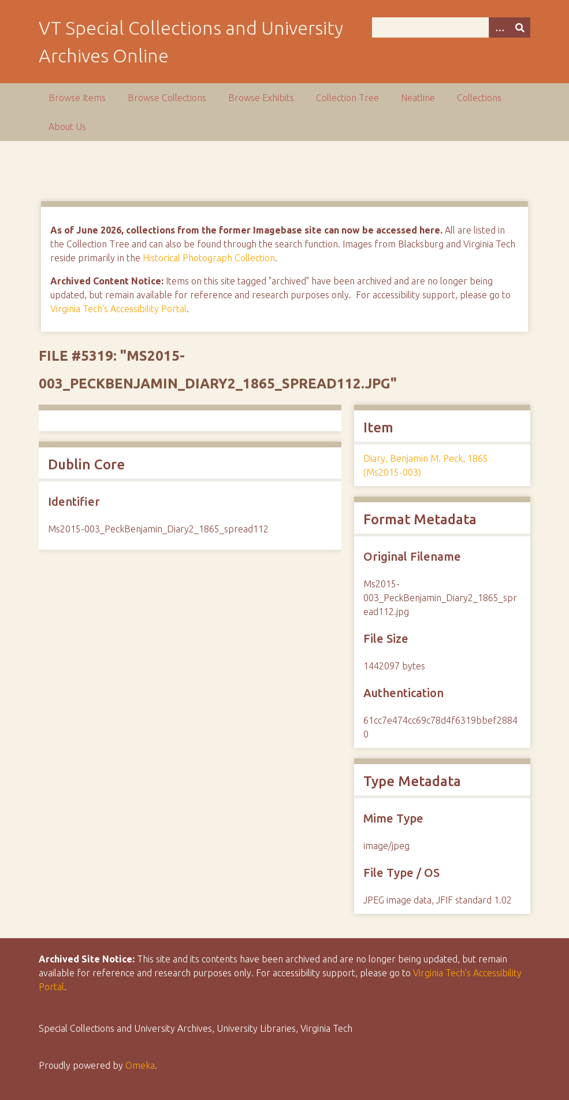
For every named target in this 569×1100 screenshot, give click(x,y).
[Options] (499, 27)
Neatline (418, 97)
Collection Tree (347, 97)
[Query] (451, 27)
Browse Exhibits (261, 97)
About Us (67, 126)
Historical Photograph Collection (209, 258)
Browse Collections (167, 97)
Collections (479, 97)
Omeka (140, 1065)
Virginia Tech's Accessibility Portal (118, 308)
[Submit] (520, 27)
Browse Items (77, 97)
